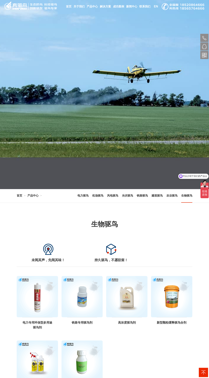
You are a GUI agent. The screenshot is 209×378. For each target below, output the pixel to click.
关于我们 (79, 6)
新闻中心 (131, 6)
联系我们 (144, 6)
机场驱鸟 (97, 195)
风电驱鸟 (112, 195)
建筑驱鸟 (157, 195)
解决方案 (105, 6)
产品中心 (92, 6)
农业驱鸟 (172, 195)
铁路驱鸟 (142, 195)
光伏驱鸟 (127, 195)
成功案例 (118, 6)
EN (156, 6)
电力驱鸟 (83, 195)
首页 (69, 6)
